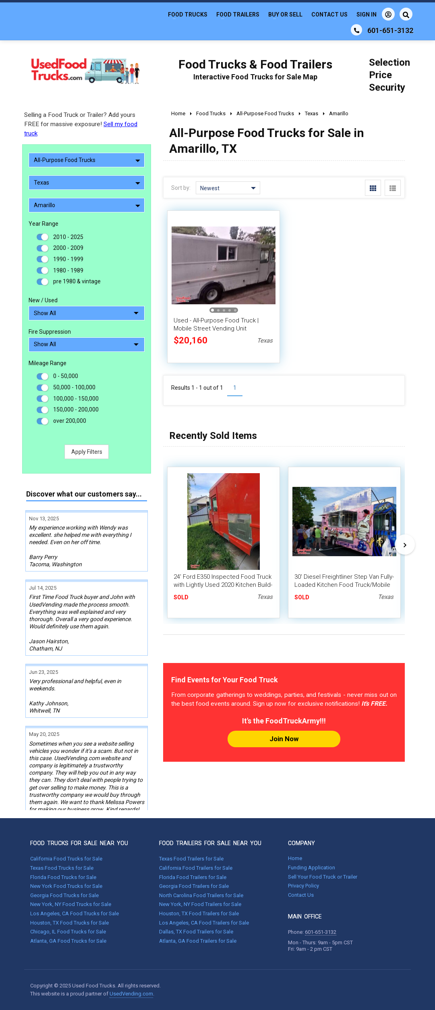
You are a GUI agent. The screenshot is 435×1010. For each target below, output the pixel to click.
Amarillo (87, 205)
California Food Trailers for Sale (195, 868)
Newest (228, 188)
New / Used (43, 300)
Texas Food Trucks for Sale (61, 868)
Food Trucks (187, 14)
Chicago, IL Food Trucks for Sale (68, 932)
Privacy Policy (303, 886)
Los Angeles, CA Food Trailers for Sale (204, 923)
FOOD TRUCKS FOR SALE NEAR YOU (79, 843)
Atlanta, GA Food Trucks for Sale (68, 941)
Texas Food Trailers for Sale (191, 859)
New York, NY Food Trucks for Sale (70, 904)
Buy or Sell (285, 14)
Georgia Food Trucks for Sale (64, 895)
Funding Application (311, 868)
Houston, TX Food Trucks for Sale (69, 923)
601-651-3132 (320, 932)
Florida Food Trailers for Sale (192, 877)
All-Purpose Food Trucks (87, 160)
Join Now (283, 739)
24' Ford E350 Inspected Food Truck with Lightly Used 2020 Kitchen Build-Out (223, 584)
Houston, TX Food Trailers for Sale (199, 913)
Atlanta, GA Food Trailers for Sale (197, 941)
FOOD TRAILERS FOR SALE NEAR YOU (210, 843)
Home (295, 858)
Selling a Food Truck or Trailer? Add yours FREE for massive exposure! (80, 124)
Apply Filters (86, 452)
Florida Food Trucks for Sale (63, 877)
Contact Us (329, 14)
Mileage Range (47, 363)
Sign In (375, 14)
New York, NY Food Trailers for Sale (200, 904)
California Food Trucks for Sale (66, 859)
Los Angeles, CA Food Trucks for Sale (74, 913)
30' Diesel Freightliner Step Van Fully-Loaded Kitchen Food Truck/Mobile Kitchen (344, 584)
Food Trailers (237, 14)
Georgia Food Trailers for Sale (194, 886)
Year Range (43, 223)
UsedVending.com (131, 994)
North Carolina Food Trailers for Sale (201, 895)
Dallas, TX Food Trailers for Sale (196, 932)
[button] (212, 310)
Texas (87, 182)
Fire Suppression (50, 331)
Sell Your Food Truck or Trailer (322, 877)
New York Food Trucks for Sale (66, 886)
